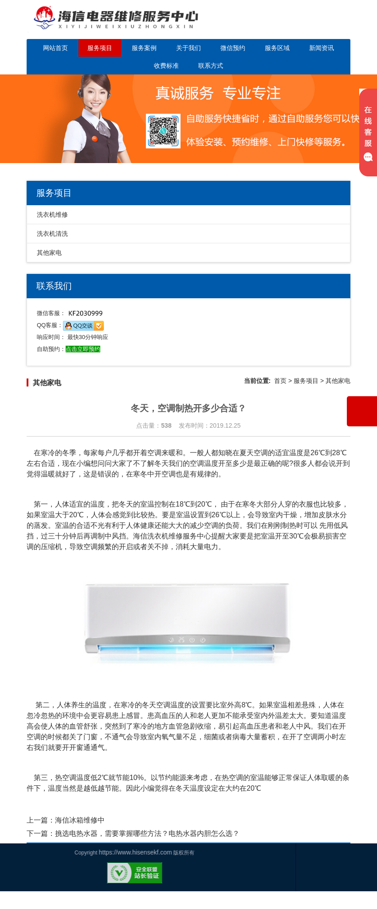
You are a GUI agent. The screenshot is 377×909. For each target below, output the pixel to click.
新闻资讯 (321, 47)
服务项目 (99, 47)
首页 (280, 380)
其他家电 (49, 252)
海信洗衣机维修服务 (165, 536)
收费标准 (166, 65)
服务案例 (144, 47)
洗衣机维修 (52, 214)
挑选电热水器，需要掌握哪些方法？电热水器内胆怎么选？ (147, 833)
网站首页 (55, 47)
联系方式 (210, 65)
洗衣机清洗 (52, 233)
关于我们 (188, 47)
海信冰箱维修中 (80, 820)
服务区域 (277, 47)
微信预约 (232, 47)
